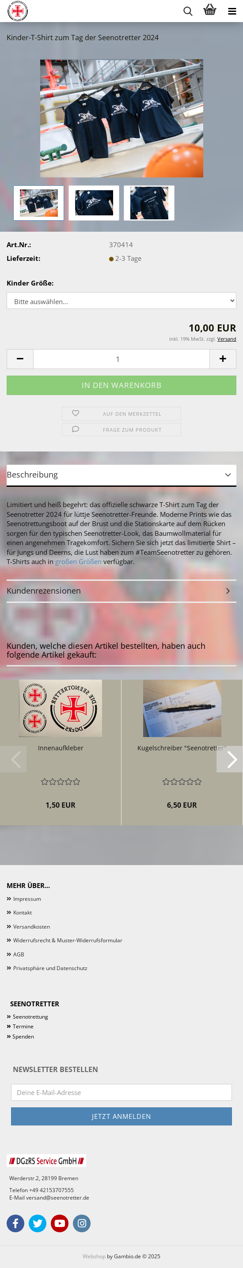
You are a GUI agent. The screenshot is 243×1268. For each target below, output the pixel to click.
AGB (18, 954)
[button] (20, 359)
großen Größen (78, 561)
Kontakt (22, 912)
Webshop (94, 1256)
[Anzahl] (121, 359)
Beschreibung (32, 474)
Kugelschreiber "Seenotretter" (182, 748)
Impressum (27, 899)
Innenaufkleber (61, 748)
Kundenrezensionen (44, 590)
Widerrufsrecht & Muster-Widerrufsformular (67, 940)
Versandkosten (31, 926)
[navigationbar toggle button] (232, 11)
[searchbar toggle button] (188, 11)
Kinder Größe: (30, 282)
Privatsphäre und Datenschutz (50, 968)
